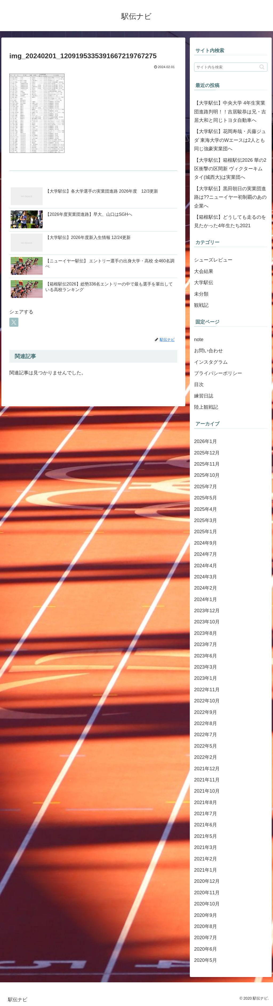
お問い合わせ (208, 350)
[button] (262, 67)
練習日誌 (203, 396)
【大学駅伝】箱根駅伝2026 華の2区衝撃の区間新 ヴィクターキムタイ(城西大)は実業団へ (230, 169)
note (198, 339)
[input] (230, 67)
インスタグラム (211, 362)
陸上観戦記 (206, 407)
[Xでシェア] (13, 322)
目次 (199, 384)
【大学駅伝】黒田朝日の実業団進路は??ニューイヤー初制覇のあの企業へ (230, 197)
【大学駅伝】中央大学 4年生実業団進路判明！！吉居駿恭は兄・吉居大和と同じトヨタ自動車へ (230, 111)
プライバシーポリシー (218, 373)
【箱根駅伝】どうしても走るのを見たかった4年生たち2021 (230, 221)
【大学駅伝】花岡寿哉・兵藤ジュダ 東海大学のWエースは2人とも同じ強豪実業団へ (230, 140)
